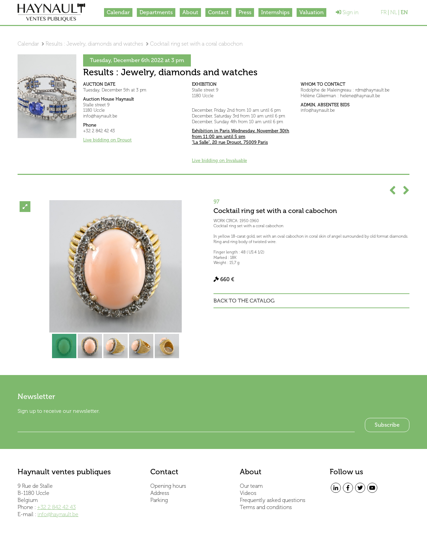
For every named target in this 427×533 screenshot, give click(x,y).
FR (383, 12)
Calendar (118, 12)
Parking (159, 500)
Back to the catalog (244, 301)
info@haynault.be (57, 514)
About (190, 12)
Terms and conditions (266, 507)
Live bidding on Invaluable (219, 160)
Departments (156, 12)
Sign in (347, 12)
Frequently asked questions (272, 500)
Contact (218, 12)
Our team (251, 486)
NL (393, 12)
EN (404, 12)
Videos (248, 493)
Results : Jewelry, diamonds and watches (94, 44)
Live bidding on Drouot (107, 139)
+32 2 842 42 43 (56, 507)
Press (244, 12)
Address (159, 493)
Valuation (311, 12)
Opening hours (168, 486)
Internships (275, 12)
